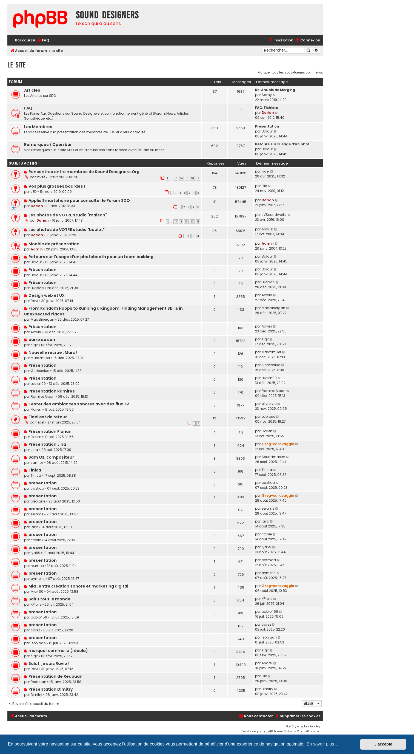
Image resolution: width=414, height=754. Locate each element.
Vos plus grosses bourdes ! (56, 186)
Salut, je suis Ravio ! (48, 663)
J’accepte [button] (383, 744)
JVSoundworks (274, 214)
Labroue (268, 416)
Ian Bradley (312, 726)
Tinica (34, 470)
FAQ (28, 108)
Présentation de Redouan (55, 676)
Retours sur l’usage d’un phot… (283, 144)
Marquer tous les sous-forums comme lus (290, 72)
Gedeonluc (40, 370)
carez (35, 630)
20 (192, 221)
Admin (37, 249)
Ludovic (37, 288)
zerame (37, 514)
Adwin (267, 295)
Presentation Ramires (51, 391)
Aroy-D (267, 229)
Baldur (267, 131)
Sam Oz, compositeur (51, 457)
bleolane (38, 501)
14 (181, 178)
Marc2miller (40, 357)
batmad (269, 560)
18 (181, 221)
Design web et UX (46, 295)
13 (176, 178)
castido (37, 488)
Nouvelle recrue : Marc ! (52, 352)
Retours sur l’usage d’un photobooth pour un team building (90, 256)
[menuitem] (43, 40)
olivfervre (269, 403)
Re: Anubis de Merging (275, 89)
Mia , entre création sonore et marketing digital (78, 586)
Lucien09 (38, 383)
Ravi (34, 300)
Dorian (268, 112)
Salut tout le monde (49, 599)
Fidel (265, 171)
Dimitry (36, 694)
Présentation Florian (50, 431)
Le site (16, 65)
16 (192, 178)
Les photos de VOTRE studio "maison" (67, 215)
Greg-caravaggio (278, 444)
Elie (264, 185)
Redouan (38, 681)
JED (33, 191)
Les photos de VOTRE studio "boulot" (66, 229)
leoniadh (38, 643)
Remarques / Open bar (48, 144)
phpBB (267, 731)
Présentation (267, 126)
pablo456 (39, 617)
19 (186, 221)
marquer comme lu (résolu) (58, 650)
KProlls (36, 604)
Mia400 (37, 591)
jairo (34, 527)
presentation (42, 483)
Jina (34, 449)
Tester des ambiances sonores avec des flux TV (78, 404)
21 (198, 221)
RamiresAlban (43, 396)
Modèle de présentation (53, 244)
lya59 (35, 552)
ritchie (36, 540)
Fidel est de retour (47, 417)
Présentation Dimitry (50, 689)
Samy (267, 94)
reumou (37, 565)
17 (198, 178)
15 (187, 178)
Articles (32, 90)
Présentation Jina (47, 444)
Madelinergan (42, 319)
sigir (34, 345)
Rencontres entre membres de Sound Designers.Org (83, 171)
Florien (36, 409)
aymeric (38, 578)
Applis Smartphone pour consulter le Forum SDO (79, 200)
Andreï (267, 663)
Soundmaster (273, 456)
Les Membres (38, 126)
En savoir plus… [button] (323, 744)
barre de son (41, 339)
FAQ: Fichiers (266, 107)
